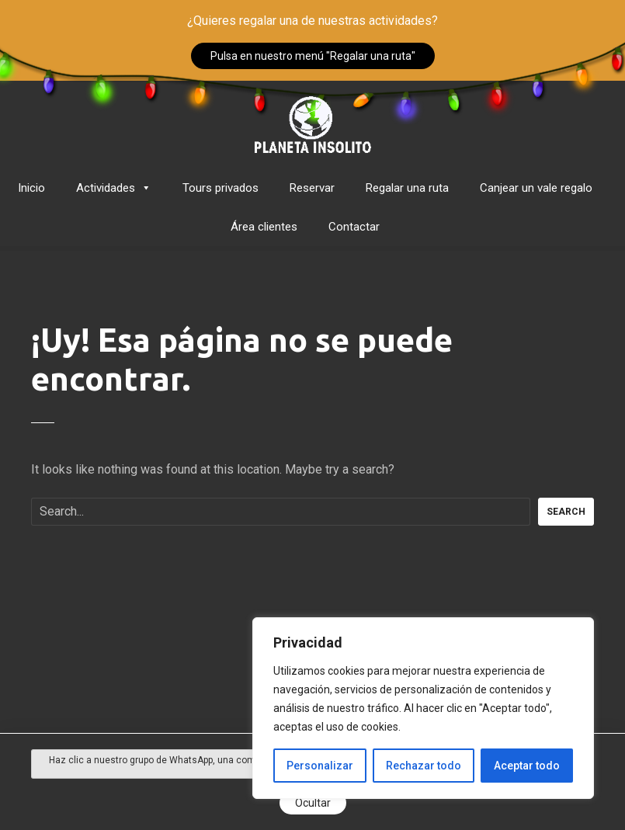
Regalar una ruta (407, 188)
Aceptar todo (527, 765)
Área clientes (264, 227)
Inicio (31, 188)
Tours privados (220, 188)
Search (566, 511)
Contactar (354, 227)
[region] (423, 708)
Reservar (312, 188)
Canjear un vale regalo (536, 188)
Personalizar (319, 765)
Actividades (113, 187)
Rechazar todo (423, 765)
